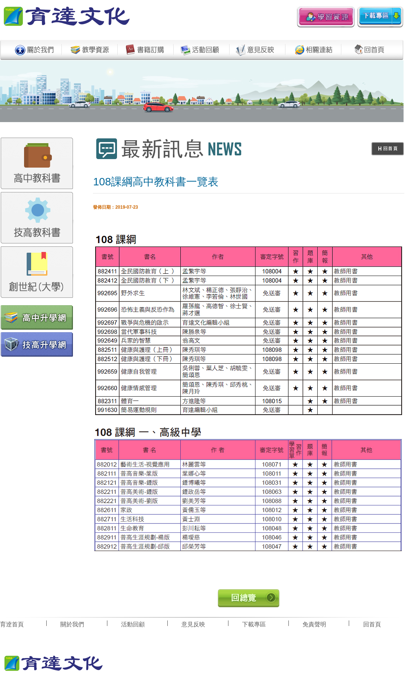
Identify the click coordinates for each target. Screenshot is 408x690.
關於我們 (72, 624)
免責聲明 (314, 624)
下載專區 (254, 624)
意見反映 (193, 624)
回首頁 (372, 624)
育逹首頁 (12, 624)
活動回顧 (133, 624)
